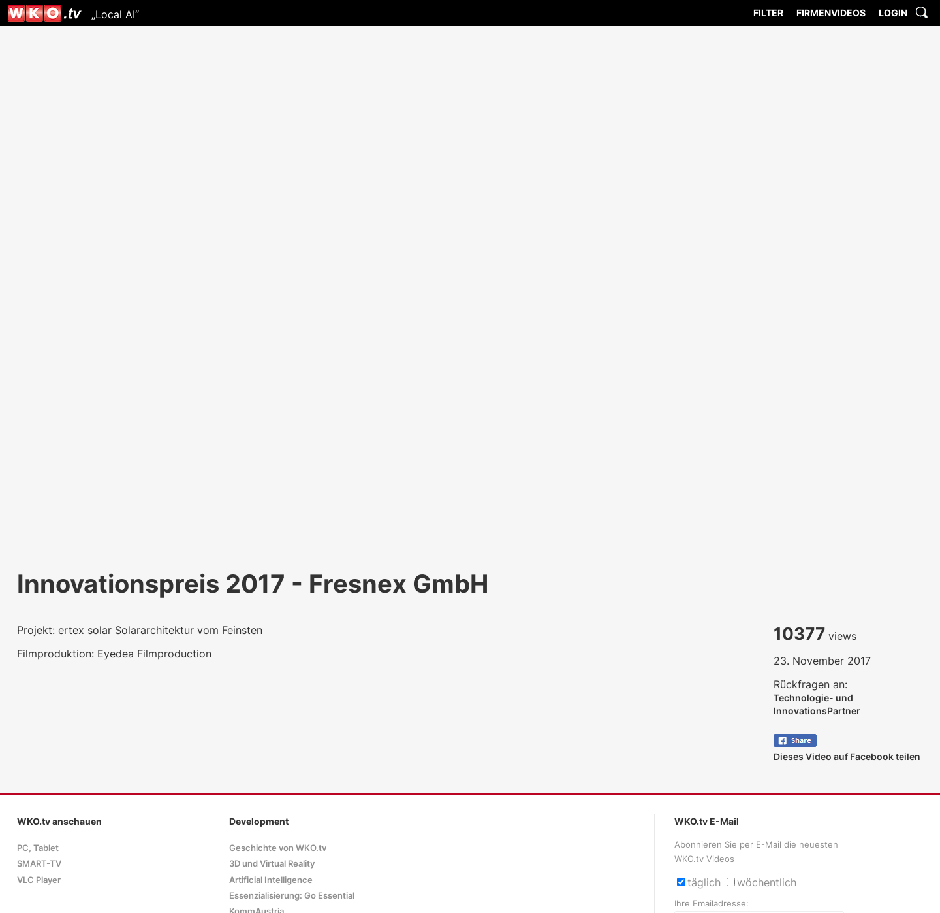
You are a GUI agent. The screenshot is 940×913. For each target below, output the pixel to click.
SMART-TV (39, 864)
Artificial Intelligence (271, 880)
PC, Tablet (38, 848)
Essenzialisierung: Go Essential (291, 896)
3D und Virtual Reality (272, 864)
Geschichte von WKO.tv (277, 848)
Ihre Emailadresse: (711, 903)
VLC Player (39, 880)
